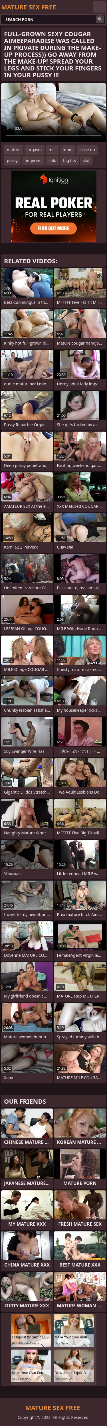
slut (86, 160)
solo (52, 160)
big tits (69, 160)
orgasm (34, 149)
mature (14, 149)
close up (87, 149)
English (99, 7)
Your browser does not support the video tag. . (53, 112)
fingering (33, 160)
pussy (12, 160)
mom (68, 149)
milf (52, 149)
